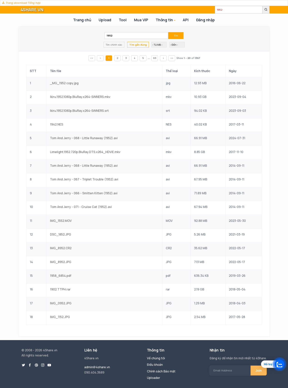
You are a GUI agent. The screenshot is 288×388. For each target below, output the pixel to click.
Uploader (153, 378)
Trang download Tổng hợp (21, 3)
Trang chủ (82, 19)
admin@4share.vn (97, 367)
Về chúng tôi (156, 358)
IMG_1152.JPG (60, 317)
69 (154, 58)
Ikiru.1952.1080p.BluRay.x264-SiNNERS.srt (79, 111)
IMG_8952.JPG (60, 262)
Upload (105, 19)
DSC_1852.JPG (60, 234)
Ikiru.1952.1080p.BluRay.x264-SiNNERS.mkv (80, 97)
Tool (122, 19)
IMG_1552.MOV (61, 221)
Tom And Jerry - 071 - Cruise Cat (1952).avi (81, 207)
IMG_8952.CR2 (60, 248)
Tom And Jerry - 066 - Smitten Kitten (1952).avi (83, 193)
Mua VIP (141, 19)
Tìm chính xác (114, 44)
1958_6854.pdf (60, 276)
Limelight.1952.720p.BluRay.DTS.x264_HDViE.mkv (85, 152)
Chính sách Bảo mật (161, 371)
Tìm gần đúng (138, 44)
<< (91, 58)
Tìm (176, 35)
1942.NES (56, 124)
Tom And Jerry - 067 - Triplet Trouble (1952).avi (84, 179)
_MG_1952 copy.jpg (64, 83)
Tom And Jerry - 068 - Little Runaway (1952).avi (84, 138)
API (185, 19)
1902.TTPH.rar (60, 289)
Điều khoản (155, 365)
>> (171, 58)
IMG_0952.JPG (60, 303)
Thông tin (166, 20)
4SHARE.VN (32, 10)
